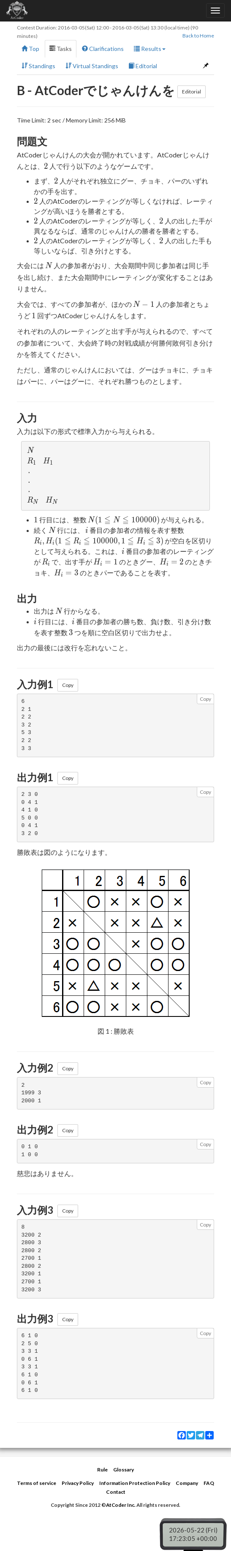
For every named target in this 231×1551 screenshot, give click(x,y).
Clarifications (103, 48)
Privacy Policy (78, 1483)
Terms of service (36, 1483)
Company (187, 1483)
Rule (102, 1469)
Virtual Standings (91, 65)
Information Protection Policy (134, 1483)
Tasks (60, 48)
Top (30, 48)
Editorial (142, 65)
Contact (115, 1492)
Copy (67, 685)
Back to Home (198, 35)
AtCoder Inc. (121, 1505)
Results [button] (150, 48)
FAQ (209, 1483)
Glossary (123, 1469)
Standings (38, 65)
